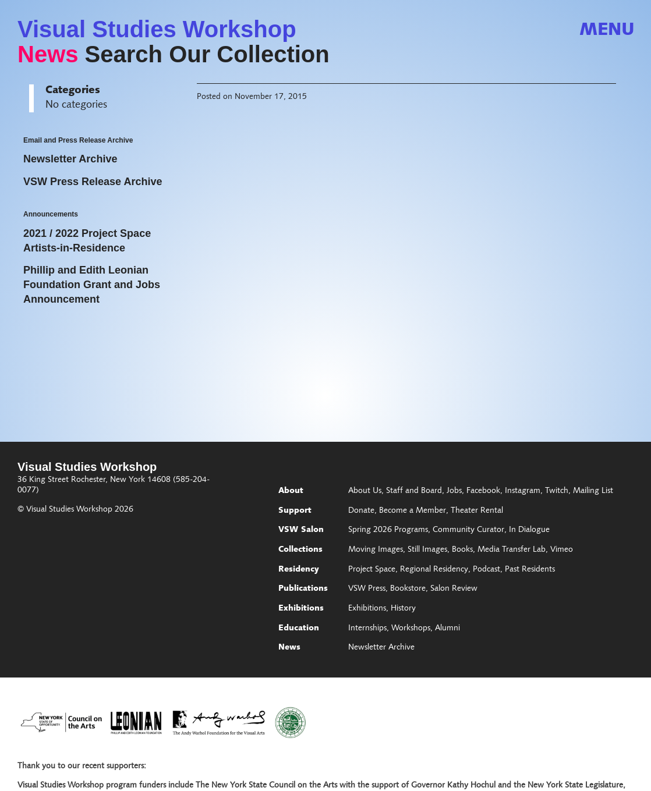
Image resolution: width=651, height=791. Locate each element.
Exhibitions (301, 609)
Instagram (522, 491)
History (403, 609)
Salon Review (453, 589)
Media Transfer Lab (511, 550)
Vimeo (561, 550)
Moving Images (375, 550)
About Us (364, 491)
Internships (367, 629)
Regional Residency (434, 570)
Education (298, 629)
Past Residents (530, 570)
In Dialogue (529, 530)
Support (295, 511)
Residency (298, 570)
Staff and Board (414, 491)
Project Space (371, 570)
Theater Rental (477, 511)
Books (462, 550)
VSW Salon (301, 530)
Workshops (410, 629)
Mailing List (593, 491)
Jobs (454, 491)
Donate (361, 511)
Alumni (447, 629)
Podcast (486, 570)
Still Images (427, 550)
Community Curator (468, 530)
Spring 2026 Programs (388, 530)
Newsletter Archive (381, 648)
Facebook (483, 491)
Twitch (556, 491)
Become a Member (412, 511)
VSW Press (366, 589)
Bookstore (408, 589)
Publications (303, 589)
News (48, 54)
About (290, 491)
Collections (300, 550)
